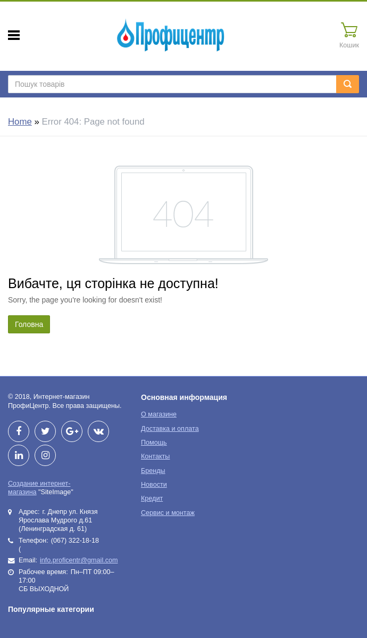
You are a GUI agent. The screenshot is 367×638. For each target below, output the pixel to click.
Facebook (18, 431)
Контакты (155, 456)
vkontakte (98, 431)
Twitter (45, 431)
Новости (154, 484)
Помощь (154, 442)
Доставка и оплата (170, 428)
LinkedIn (18, 455)
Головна (29, 324)
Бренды (153, 471)
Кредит (152, 498)
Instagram (45, 455)
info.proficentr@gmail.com (79, 560)
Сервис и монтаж (168, 513)
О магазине (159, 414)
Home (20, 122)
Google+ (71, 431)
